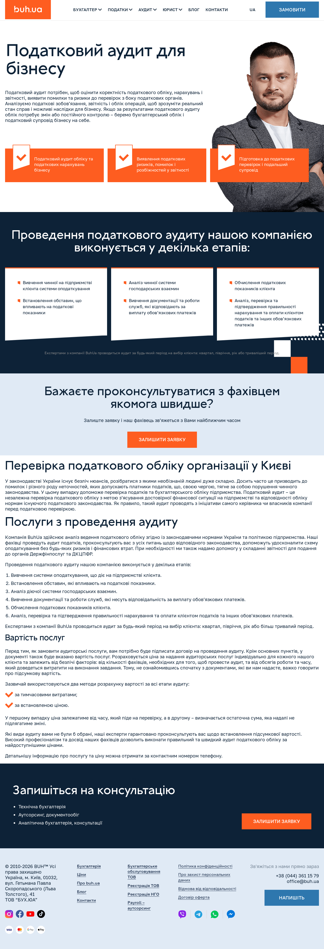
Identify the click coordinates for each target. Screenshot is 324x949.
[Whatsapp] (215, 915)
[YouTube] (30, 914)
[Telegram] (198, 915)
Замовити (292, 10)
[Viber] (182, 915)
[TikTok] (41, 914)
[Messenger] (231, 915)
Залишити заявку (162, 439)
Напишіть (292, 898)
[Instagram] (9, 914)
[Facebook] (20, 914)
